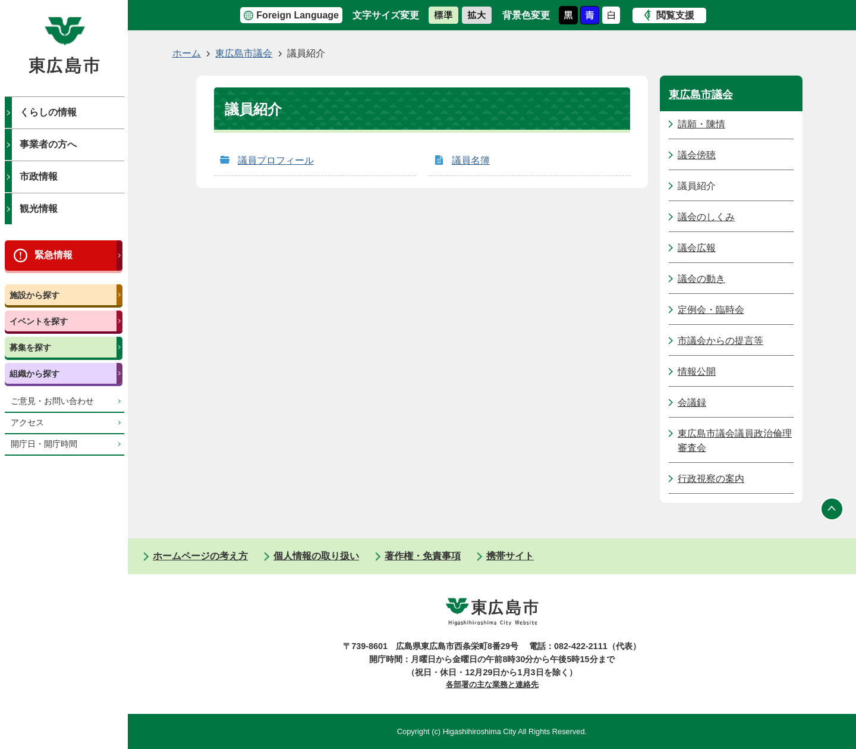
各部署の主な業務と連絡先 (492, 684)
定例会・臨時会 (711, 310)
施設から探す (34, 295)
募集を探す (30, 347)
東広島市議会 (243, 53)
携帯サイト (510, 556)
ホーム (186, 53)
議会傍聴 (697, 155)
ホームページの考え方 (200, 556)
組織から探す (34, 373)
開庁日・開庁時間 (44, 444)
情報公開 (697, 371)
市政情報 (39, 176)
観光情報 (39, 208)
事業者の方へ (48, 144)
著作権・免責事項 (423, 556)
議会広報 (697, 248)
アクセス (27, 422)
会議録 (692, 402)
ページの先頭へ (832, 509)
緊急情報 (53, 255)
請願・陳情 (701, 124)
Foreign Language (297, 15)
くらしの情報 (48, 112)
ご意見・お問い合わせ (52, 401)
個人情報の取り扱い (316, 556)
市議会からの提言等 (720, 341)
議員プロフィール (276, 160)
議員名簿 (471, 160)
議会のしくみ (706, 217)
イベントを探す (39, 321)
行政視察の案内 (711, 479)
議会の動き (701, 279)
